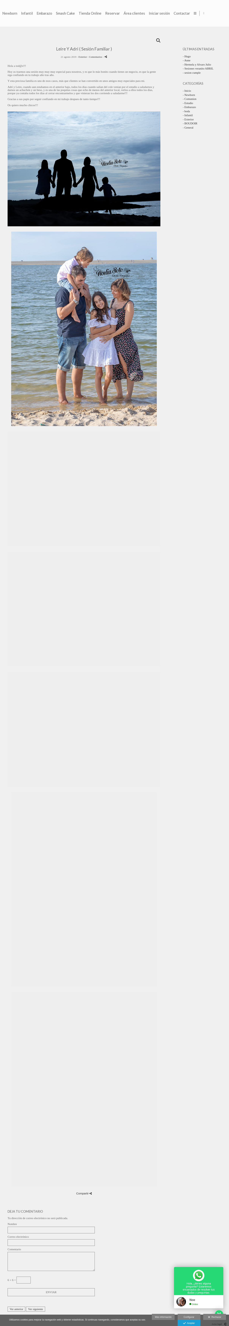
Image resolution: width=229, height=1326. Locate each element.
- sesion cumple (192, 72)
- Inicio (187, 90)
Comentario (14, 1249)
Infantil (90, 13)
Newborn (73, 13)
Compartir (84, 1193)
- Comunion (189, 98)
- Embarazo (189, 107)
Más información (163, 1317)
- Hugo (187, 56)
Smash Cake (128, 13)
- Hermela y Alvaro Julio (197, 64)
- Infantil (188, 115)
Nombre (12, 1224)
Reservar (176, 13)
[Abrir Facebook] (223, 13)
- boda (186, 111)
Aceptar (189, 1323)
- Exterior (188, 119)
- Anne (186, 60)
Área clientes (197, 13)
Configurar (189, 1317)
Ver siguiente (35, 1309)
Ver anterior (16, 1309)
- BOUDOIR (190, 123)
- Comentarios (95, 56)
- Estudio (188, 103)
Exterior (82, 56)
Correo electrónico (18, 1236)
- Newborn (189, 94)
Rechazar (214, 1317)
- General (188, 127)
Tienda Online (153, 13)
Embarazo (107, 13)
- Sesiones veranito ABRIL (198, 68)
